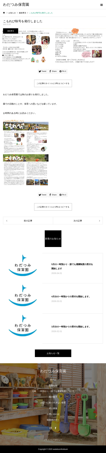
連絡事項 (10, 31)
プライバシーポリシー (53, 440)
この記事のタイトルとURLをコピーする (53, 83)
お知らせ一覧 (53, 353)
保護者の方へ (53, 420)
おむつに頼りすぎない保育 (53, 402)
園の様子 (53, 397)
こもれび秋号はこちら (13, 121)
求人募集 (53, 408)
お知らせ (53, 385)
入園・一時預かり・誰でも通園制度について (53, 391)
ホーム (53, 379)
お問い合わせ (53, 414)
